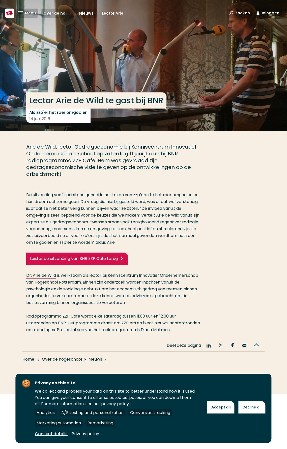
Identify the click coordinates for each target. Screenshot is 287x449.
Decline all (252, 407)
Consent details (51, 434)
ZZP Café (71, 316)
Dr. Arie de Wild (41, 275)
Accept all (221, 407)
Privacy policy (85, 434)
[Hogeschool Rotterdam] (9, 13)
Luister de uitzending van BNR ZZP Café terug (74, 258)
